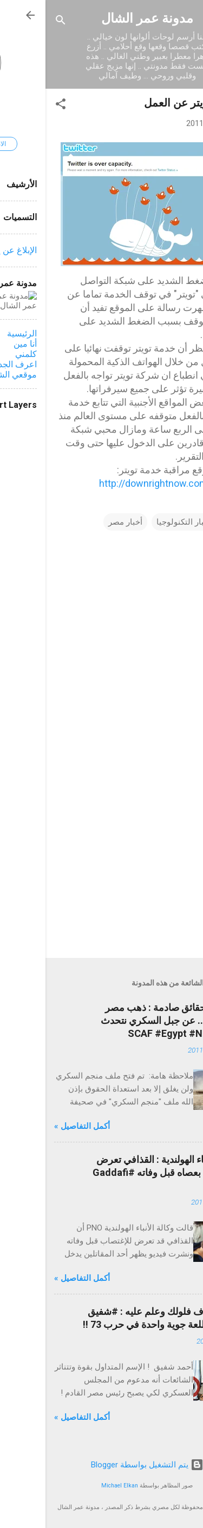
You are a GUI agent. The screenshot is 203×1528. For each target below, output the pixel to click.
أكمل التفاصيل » (36, 1126)
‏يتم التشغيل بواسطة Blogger (101, 1465)
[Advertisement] (101, 865)
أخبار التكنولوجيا (138, 522)
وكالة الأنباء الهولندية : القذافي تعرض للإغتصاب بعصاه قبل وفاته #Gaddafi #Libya (120, 1172)
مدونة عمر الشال (102, 18)
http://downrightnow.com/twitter (124, 483)
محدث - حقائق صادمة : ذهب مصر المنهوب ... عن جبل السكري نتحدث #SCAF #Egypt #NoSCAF (124, 1020)
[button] (15, 105)
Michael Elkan (74, 1485)
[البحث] (15, 21)
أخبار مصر (80, 522)
